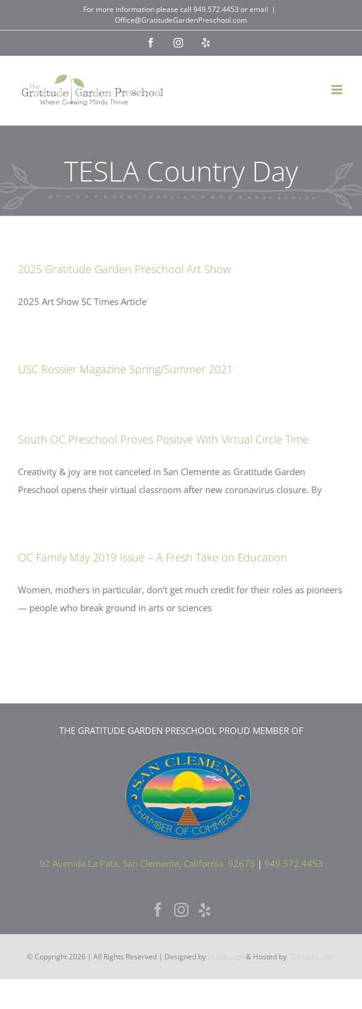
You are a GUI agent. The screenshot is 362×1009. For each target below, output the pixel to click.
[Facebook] (158, 909)
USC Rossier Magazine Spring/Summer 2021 (125, 369)
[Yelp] (204, 909)
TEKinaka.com (311, 956)
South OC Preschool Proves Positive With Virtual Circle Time (163, 439)
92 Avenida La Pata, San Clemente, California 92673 (147, 863)
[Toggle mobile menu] (337, 89)
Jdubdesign (226, 956)
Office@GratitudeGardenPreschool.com (181, 20)
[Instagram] (181, 909)
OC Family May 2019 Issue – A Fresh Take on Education (152, 557)
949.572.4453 (216, 9)
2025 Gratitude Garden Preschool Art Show (124, 269)
